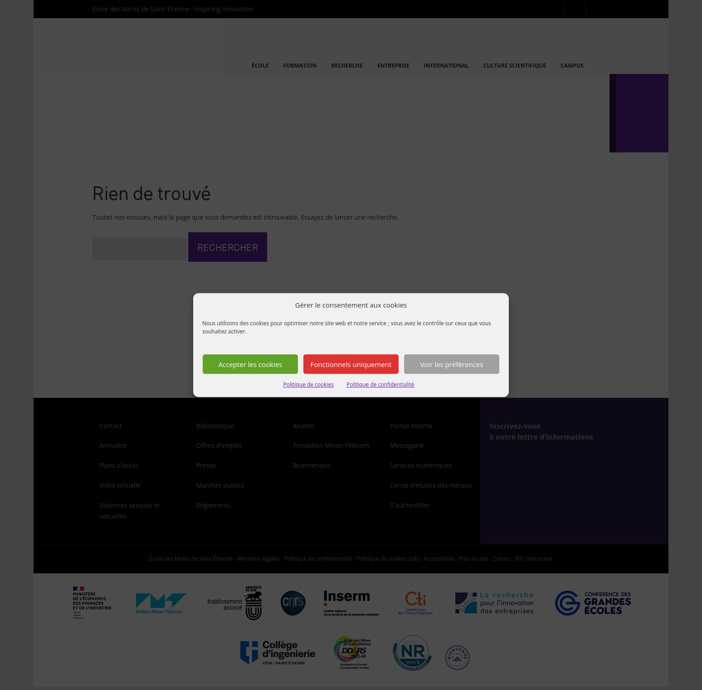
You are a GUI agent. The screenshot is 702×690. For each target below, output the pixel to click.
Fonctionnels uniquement (351, 364)
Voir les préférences (451, 364)
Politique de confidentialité (380, 385)
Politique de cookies (308, 385)
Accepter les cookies (251, 364)
